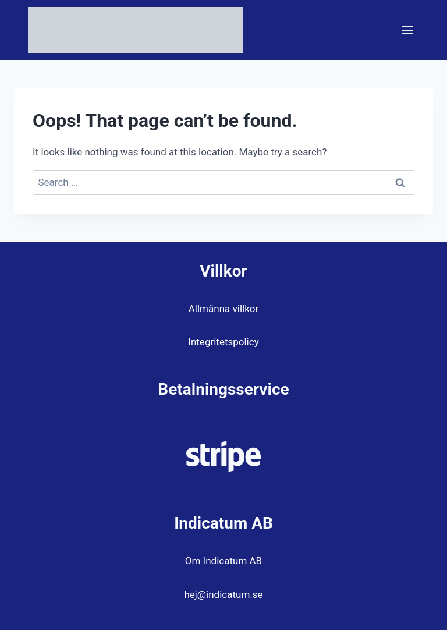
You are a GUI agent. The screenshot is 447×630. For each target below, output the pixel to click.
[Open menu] (407, 30)
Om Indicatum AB (223, 561)
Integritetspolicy (223, 342)
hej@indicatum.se (223, 594)
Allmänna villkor (223, 308)
